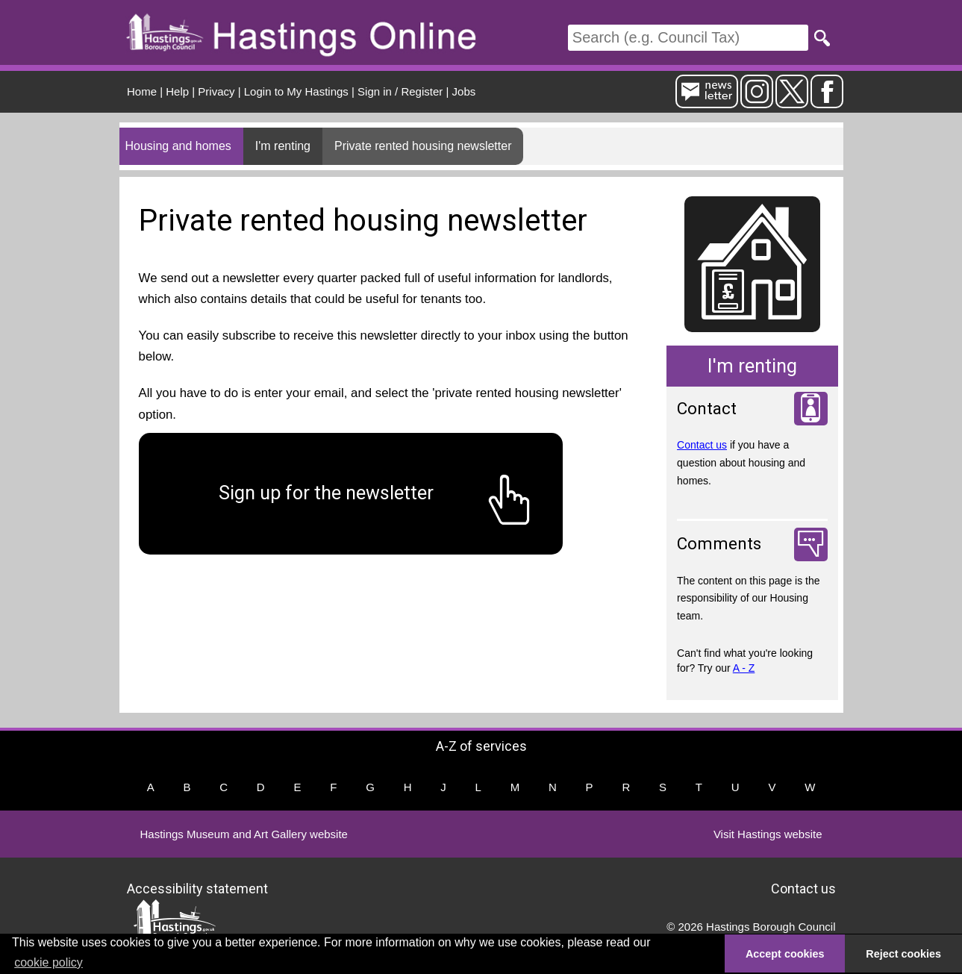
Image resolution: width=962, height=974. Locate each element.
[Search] (688, 38)
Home (142, 91)
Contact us (702, 445)
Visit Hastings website (767, 834)
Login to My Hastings (296, 91)
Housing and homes (178, 146)
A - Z (744, 668)
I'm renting (282, 146)
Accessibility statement (197, 888)
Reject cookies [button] (903, 954)
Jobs (464, 91)
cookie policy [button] (48, 962)
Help (177, 91)
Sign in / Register (400, 91)
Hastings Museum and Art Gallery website (244, 834)
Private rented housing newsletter (422, 146)
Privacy (216, 91)
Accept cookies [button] (785, 954)
